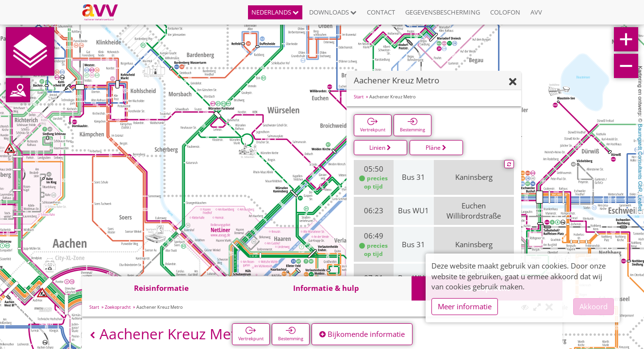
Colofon (505, 12)
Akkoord (593, 306)
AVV (536, 12)
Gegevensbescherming (442, 12)
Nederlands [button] (275, 12)
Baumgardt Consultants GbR (640, 158)
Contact (381, 12)
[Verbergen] (512, 82)
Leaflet (640, 203)
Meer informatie (465, 306)
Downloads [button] (333, 12)
